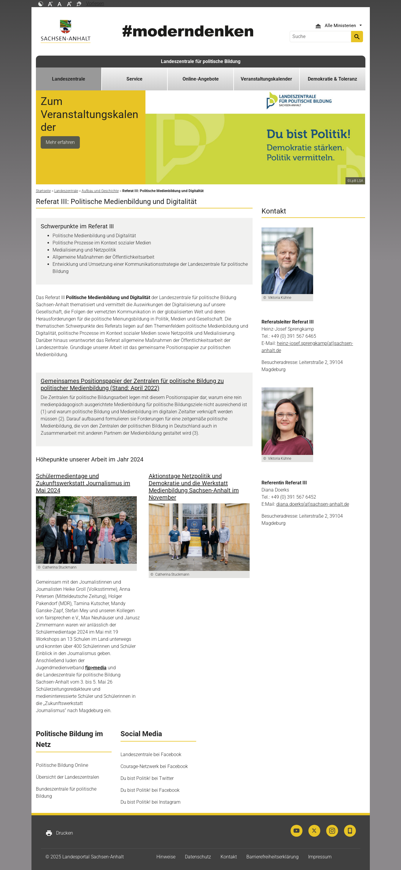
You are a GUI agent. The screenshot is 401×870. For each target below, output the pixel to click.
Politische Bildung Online (62, 765)
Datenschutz (198, 857)
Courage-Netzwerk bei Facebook (154, 766)
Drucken (59, 833)
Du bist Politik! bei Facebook (150, 790)
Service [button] (134, 79)
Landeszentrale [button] (68, 79)
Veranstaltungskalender (266, 79)
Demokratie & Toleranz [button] (332, 79)
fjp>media (96, 667)
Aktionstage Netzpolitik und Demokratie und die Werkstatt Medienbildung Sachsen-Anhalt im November (194, 486)
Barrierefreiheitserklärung (272, 857)
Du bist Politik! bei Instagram (150, 802)
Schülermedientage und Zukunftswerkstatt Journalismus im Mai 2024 (83, 483)
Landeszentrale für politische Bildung (200, 61)
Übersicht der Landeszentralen (67, 777)
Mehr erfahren (60, 142)
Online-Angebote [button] (201, 79)
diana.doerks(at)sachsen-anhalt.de (312, 504)
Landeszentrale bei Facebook (151, 754)
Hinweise (165, 857)
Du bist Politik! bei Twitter (147, 778)
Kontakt (229, 857)
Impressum (320, 857)
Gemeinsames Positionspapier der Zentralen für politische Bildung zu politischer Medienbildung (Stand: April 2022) (132, 384)
